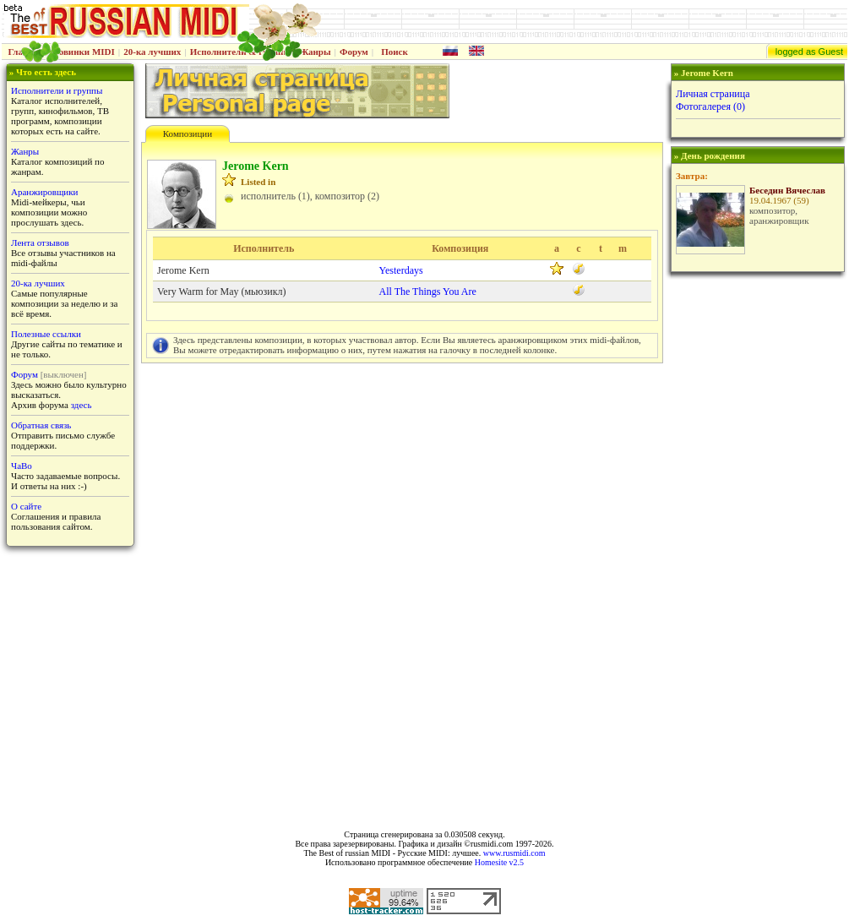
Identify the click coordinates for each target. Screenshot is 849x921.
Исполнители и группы (56, 90)
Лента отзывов (40, 242)
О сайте (26, 506)
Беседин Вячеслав (787, 190)
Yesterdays (401, 270)
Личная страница (713, 94)
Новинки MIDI (83, 51)
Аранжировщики (44, 192)
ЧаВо (21, 465)
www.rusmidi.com (514, 853)
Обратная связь (41, 425)
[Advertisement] (756, 545)
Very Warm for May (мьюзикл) (221, 291)
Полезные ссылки (46, 334)
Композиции (187, 133)
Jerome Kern (183, 270)
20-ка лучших (152, 51)
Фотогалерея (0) (710, 106)
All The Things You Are (427, 291)
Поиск (394, 51)
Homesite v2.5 (499, 862)
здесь (81, 405)
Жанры (314, 51)
